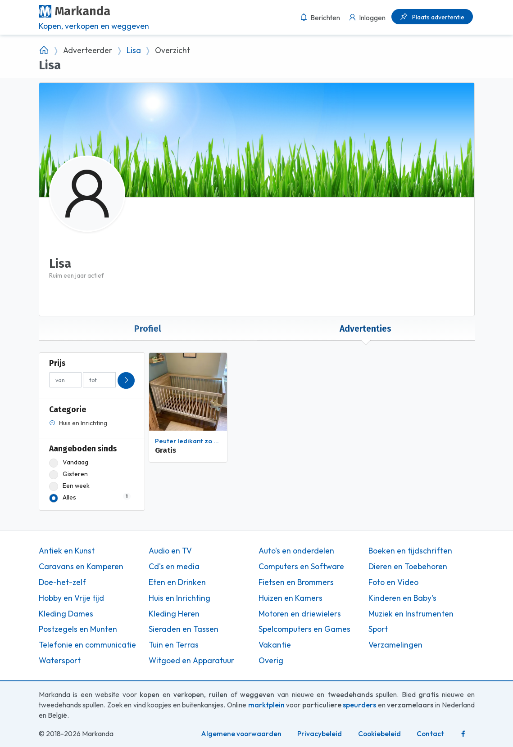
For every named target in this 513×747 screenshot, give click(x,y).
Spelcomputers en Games (304, 629)
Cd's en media (174, 567)
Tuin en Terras (174, 645)
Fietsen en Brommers (296, 582)
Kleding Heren (174, 614)
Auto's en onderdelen (296, 551)
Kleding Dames (66, 614)
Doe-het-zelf (62, 582)
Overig (271, 661)
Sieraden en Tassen (183, 629)
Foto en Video (393, 582)
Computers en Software (301, 567)
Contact (430, 733)
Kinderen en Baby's (402, 598)
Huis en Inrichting (179, 598)
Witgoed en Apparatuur (191, 661)
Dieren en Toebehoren (407, 567)
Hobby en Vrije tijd (71, 598)
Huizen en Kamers (290, 598)
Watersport (60, 661)
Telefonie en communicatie (87, 645)
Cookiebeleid (379, 733)
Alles (90, 497)
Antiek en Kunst (67, 551)
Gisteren (68, 474)
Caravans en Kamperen (81, 567)
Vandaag (68, 462)
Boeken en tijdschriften (410, 551)
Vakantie (275, 645)
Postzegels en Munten (78, 629)
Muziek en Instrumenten (411, 614)
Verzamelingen (395, 645)
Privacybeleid (319, 733)
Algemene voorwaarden (241, 733)
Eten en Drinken (177, 582)
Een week (69, 485)
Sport (378, 629)
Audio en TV (170, 551)
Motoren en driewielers (300, 614)
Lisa (134, 50)
